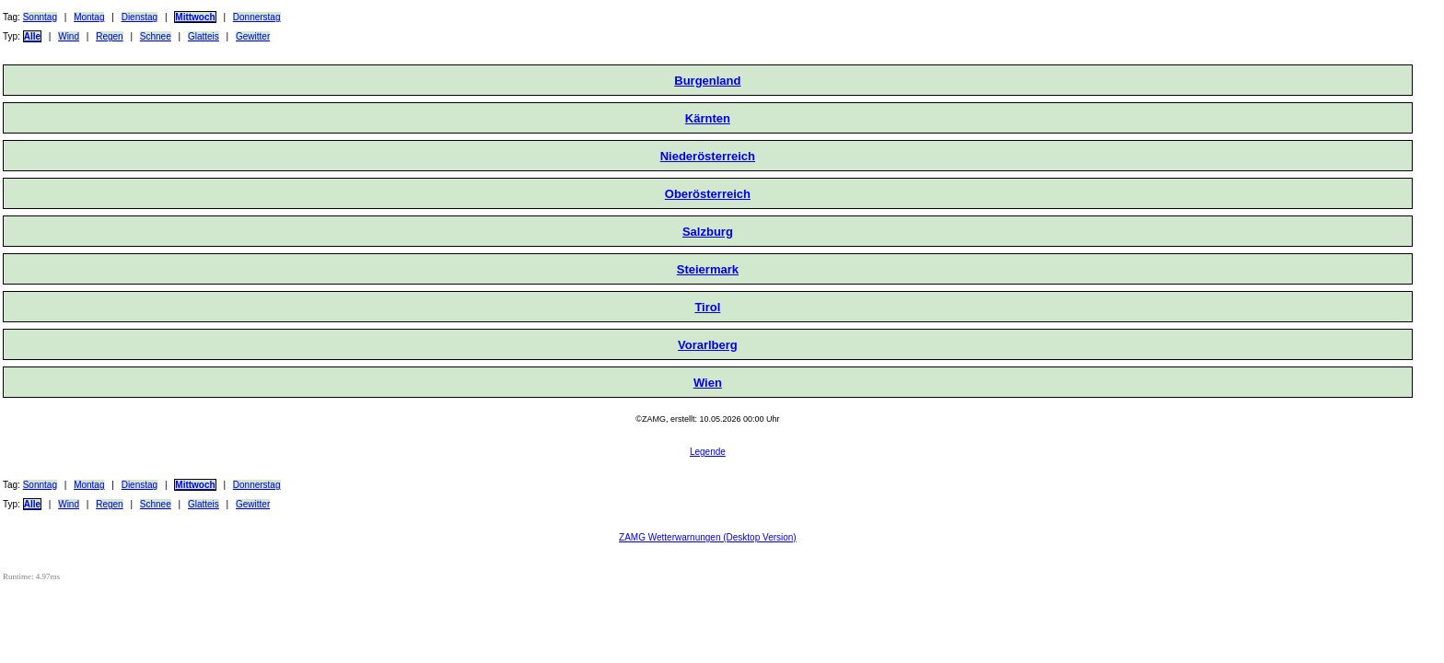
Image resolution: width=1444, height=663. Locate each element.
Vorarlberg (708, 345)
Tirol (707, 307)
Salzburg (707, 231)
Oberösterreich (708, 194)
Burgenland (707, 80)
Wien (707, 383)
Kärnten (707, 118)
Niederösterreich (707, 156)
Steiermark (708, 269)
